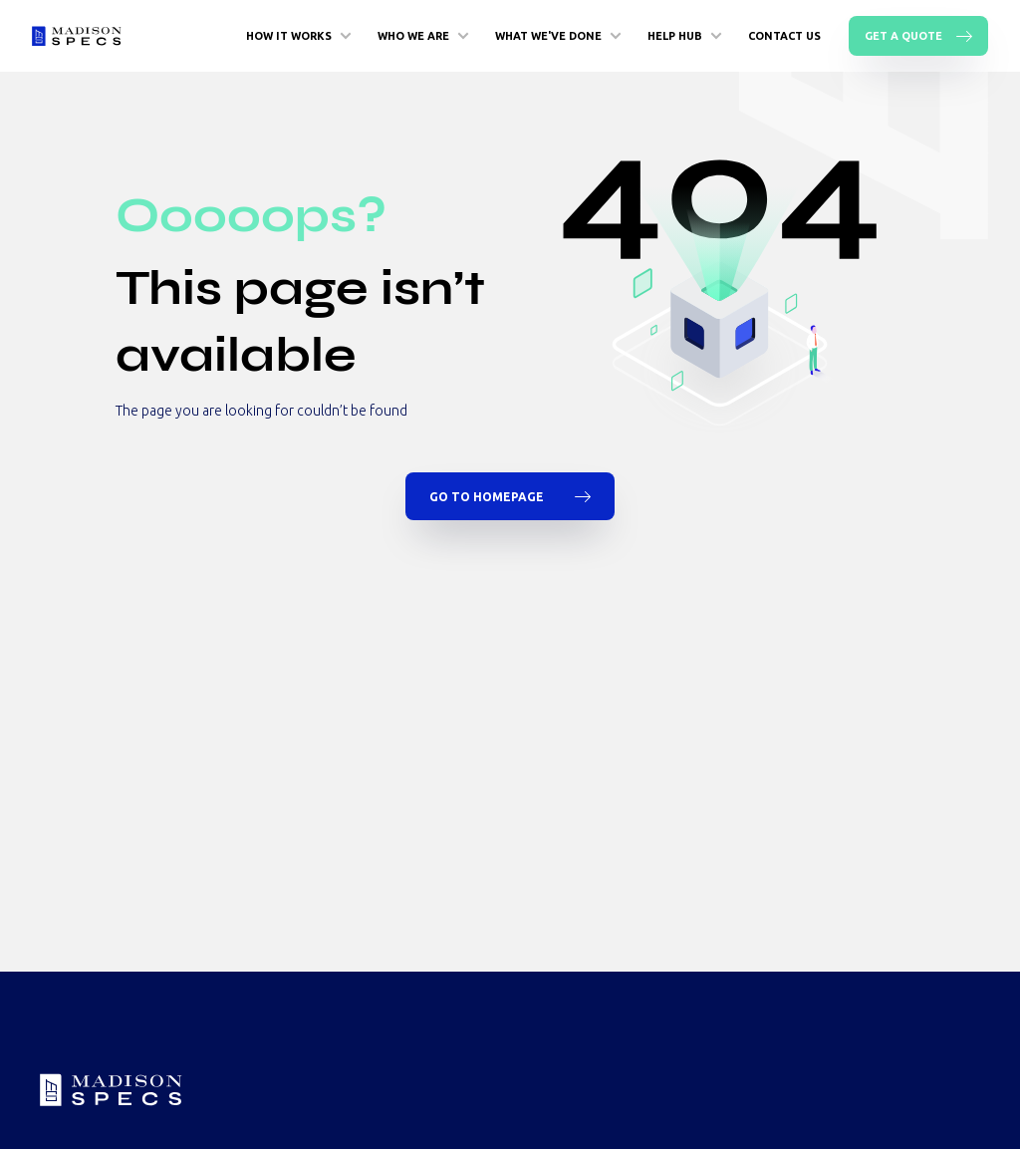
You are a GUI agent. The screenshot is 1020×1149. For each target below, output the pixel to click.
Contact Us (784, 36)
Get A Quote (918, 36)
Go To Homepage (510, 496)
